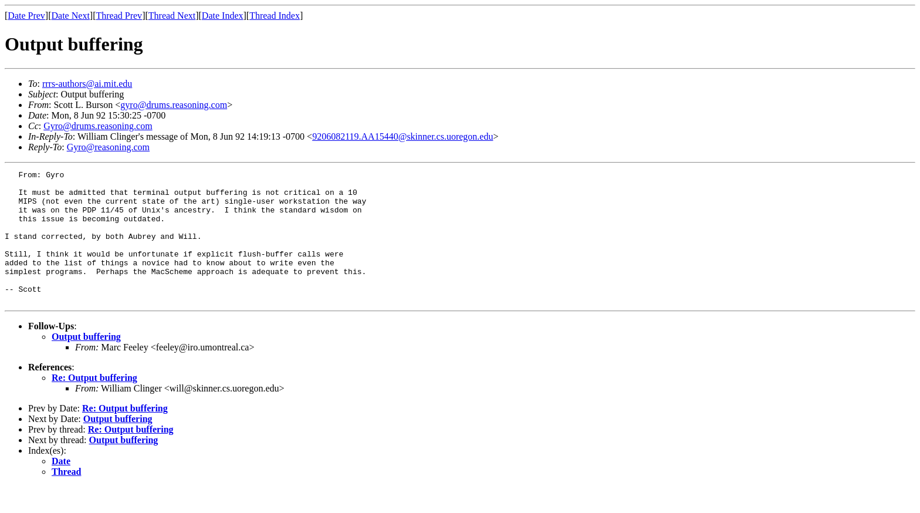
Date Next (71, 16)
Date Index (222, 16)
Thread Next (171, 16)
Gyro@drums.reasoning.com (97, 126)
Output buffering (86, 363)
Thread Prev (119, 16)
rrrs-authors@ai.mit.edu (87, 84)
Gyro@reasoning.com (108, 147)
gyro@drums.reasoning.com (173, 105)
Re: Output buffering (94, 404)
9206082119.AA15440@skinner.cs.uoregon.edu (402, 136)
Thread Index (274, 16)
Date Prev (26, 16)
